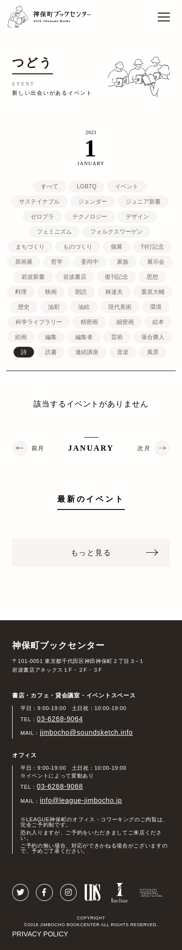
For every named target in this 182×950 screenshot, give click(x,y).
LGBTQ (87, 186)
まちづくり (30, 246)
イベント (126, 186)
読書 (51, 352)
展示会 (156, 261)
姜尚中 (90, 261)
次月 (143, 448)
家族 (123, 261)
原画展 (24, 261)
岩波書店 (74, 276)
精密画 (89, 322)
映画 (51, 291)
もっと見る (91, 552)
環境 (156, 307)
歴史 (24, 307)
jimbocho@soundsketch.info (86, 732)
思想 (152, 276)
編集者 (84, 337)
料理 (21, 291)
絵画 (21, 337)
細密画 (125, 322)
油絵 (84, 307)
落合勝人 (153, 337)
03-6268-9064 (60, 719)
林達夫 (114, 291)
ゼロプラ (42, 216)
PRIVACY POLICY (40, 934)
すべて (49, 186)
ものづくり (77, 246)
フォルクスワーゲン (116, 231)
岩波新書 (33, 276)
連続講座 (87, 352)
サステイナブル (39, 201)
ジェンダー (92, 201)
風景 (153, 352)
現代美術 (120, 307)
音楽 (123, 352)
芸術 (117, 337)
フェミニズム (54, 231)
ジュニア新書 (143, 201)
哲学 (57, 261)
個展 (116, 246)
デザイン (137, 216)
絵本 (158, 322)
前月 (38, 448)
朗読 (81, 291)
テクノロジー (89, 216)
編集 (51, 337)
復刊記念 (116, 276)
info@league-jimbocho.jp (81, 800)
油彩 (54, 307)
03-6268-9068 (60, 786)
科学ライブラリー (39, 322)
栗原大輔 (153, 291)
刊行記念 (152, 246)
